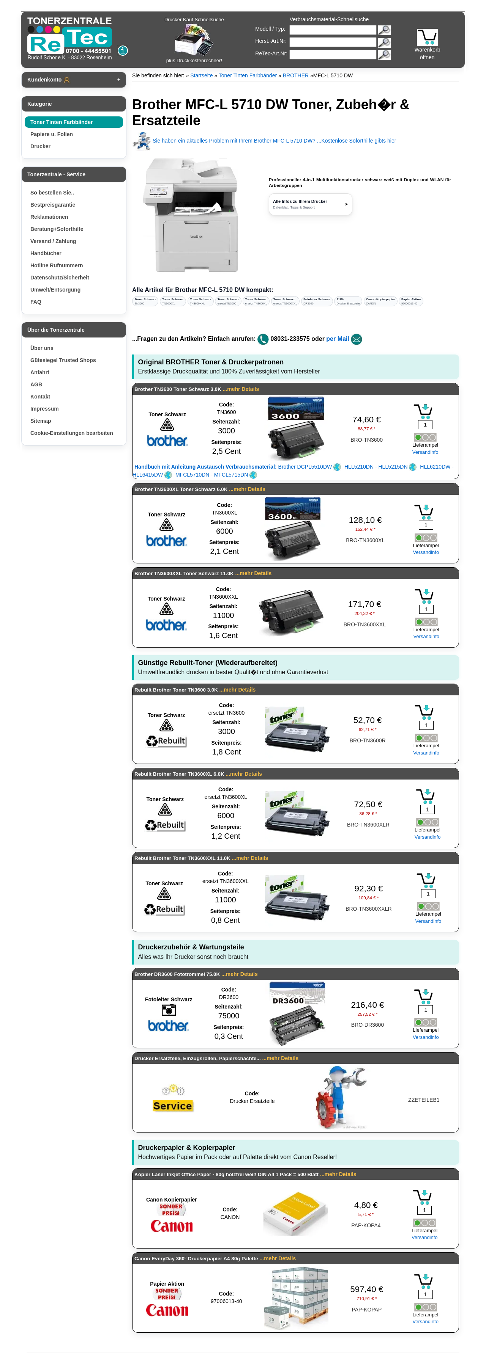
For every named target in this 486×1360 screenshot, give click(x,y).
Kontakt (40, 397)
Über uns (42, 348)
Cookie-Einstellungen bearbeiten (71, 433)
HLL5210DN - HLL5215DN (380, 467)
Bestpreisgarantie (52, 205)
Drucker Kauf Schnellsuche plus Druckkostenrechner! (194, 40)
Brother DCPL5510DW (237, 467)
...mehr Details (241, 389)
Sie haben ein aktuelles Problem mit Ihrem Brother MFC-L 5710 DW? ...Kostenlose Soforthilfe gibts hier (264, 141)
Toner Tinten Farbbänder (61, 122)
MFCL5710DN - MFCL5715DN (216, 475)
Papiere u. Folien (51, 134)
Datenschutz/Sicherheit (59, 278)
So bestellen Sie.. (52, 193)
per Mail (337, 339)
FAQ (35, 302)
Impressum (44, 409)
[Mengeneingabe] (425, 424)
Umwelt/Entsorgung (55, 290)
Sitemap (40, 421)
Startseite (201, 75)
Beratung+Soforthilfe (57, 229)
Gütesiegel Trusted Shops (63, 360)
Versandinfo (425, 452)
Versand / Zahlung (53, 241)
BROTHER (296, 75)
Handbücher (46, 253)
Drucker (40, 146)
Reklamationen (49, 217)
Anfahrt (39, 372)
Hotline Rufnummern (56, 265)
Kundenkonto (49, 80)
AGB (36, 384)
